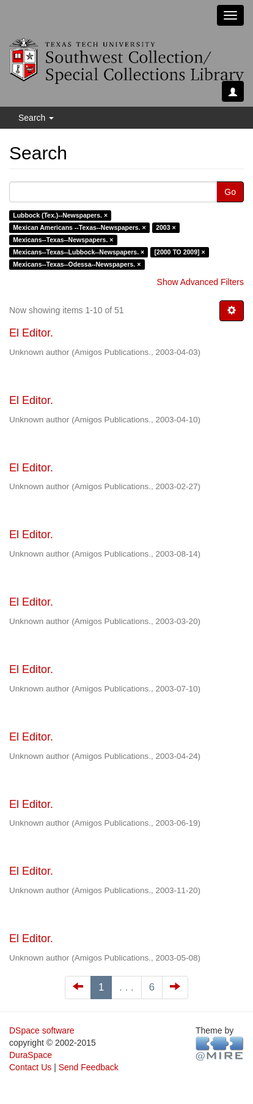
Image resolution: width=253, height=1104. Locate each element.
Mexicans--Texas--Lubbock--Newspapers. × (78, 252)
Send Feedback (89, 1067)
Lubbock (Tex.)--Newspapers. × (60, 215)
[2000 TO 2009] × (180, 252)
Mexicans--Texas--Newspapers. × (63, 239)
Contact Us (30, 1067)
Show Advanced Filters (200, 282)
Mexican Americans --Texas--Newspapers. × (79, 227)
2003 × (165, 227)
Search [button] (36, 118)
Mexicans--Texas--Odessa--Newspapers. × (77, 264)
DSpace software (42, 1030)
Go (230, 192)
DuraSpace (30, 1055)
